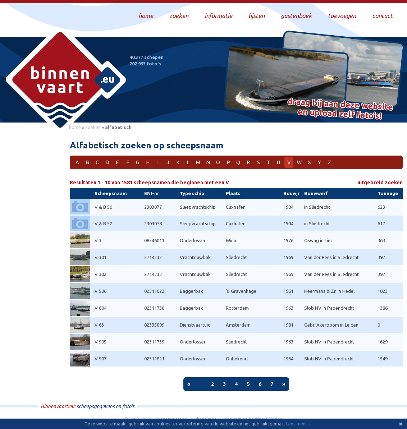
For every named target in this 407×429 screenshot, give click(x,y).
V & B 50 (103, 206)
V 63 (99, 324)
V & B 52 (103, 223)
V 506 (100, 291)
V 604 (100, 307)
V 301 (100, 257)
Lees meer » (298, 423)
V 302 (100, 274)
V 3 (98, 240)
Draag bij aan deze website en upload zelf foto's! (340, 109)
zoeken (93, 127)
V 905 (100, 341)
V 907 (100, 358)
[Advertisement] (32, 241)
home (75, 127)
